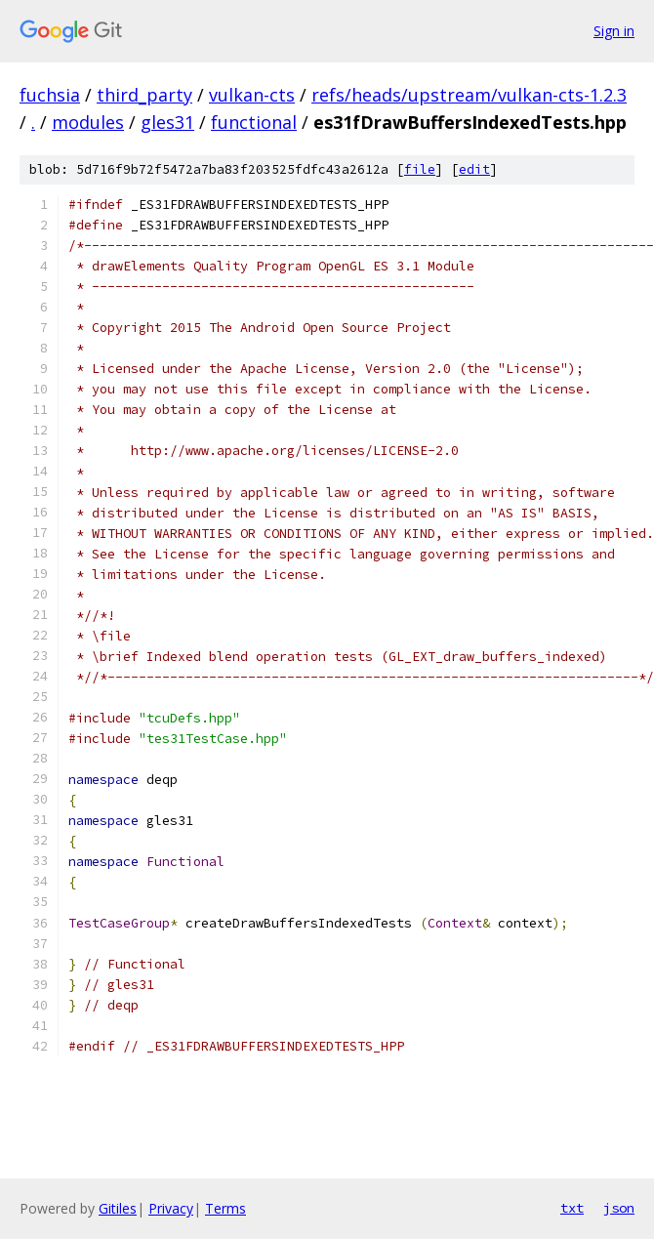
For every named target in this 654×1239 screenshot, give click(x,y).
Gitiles (118, 1208)
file (419, 169)
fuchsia (50, 94)
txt (572, 1208)
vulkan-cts (252, 94)
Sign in (613, 30)
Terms (225, 1208)
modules (88, 122)
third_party (144, 94)
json (618, 1208)
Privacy (170, 1208)
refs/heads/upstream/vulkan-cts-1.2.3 (469, 94)
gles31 (167, 122)
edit (474, 169)
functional (254, 122)
